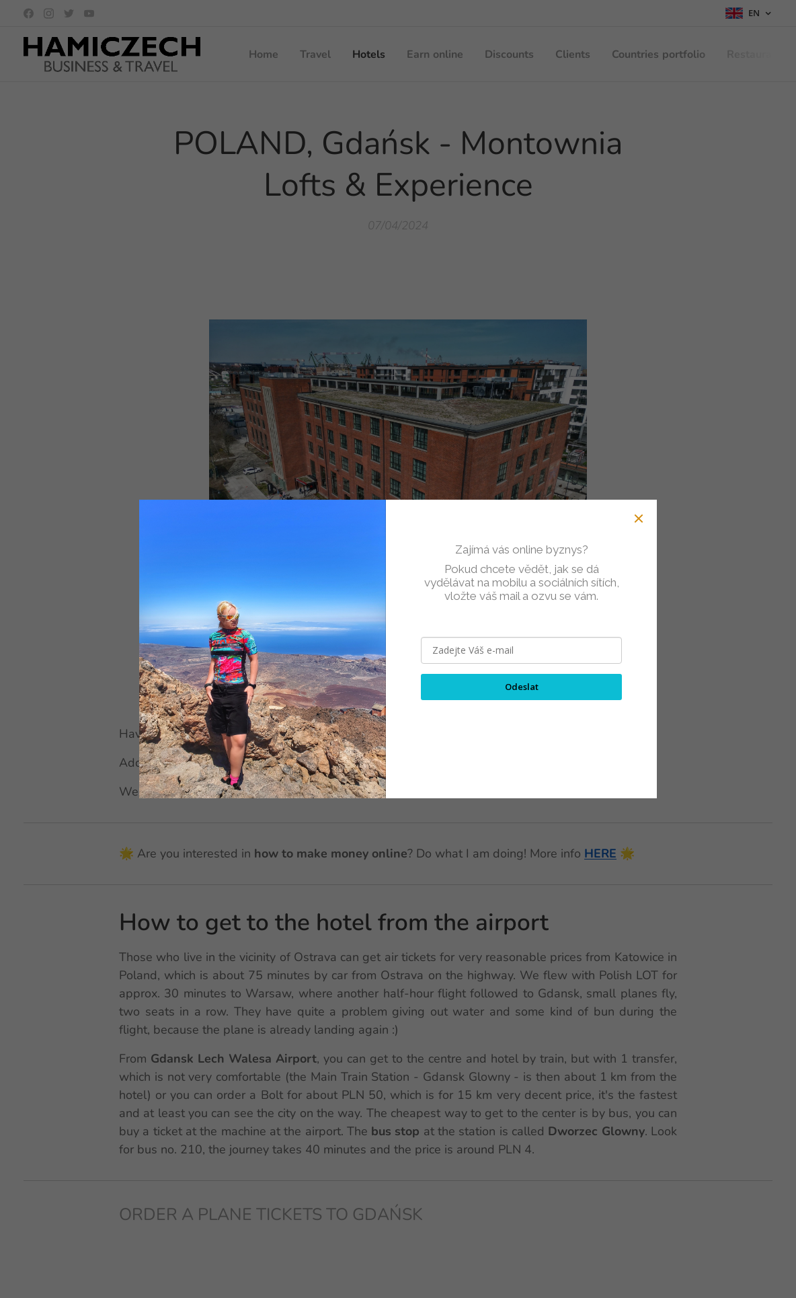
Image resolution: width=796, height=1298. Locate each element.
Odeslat (522, 687)
